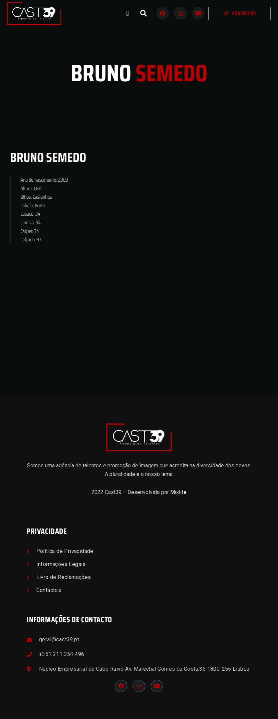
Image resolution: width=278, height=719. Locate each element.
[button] (127, 13)
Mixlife (178, 492)
